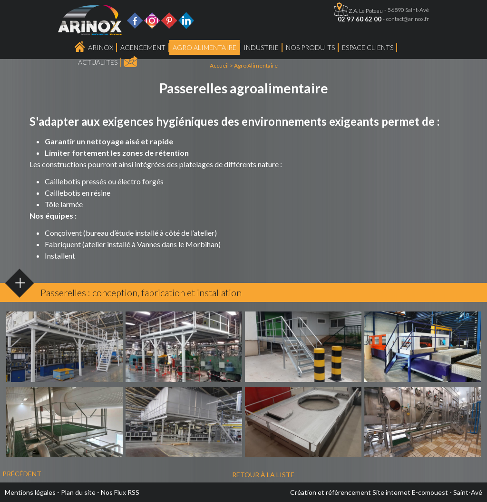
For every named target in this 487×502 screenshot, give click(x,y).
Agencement (143, 47)
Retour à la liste (263, 475)
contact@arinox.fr (407, 18)
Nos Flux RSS (120, 492)
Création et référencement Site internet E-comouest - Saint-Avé (386, 492)
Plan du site (78, 492)
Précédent (21, 474)
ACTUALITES (97, 62)
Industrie (261, 47)
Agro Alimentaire (204, 47)
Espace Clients (367, 47)
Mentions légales (30, 492)
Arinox (100, 47)
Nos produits (310, 47)
